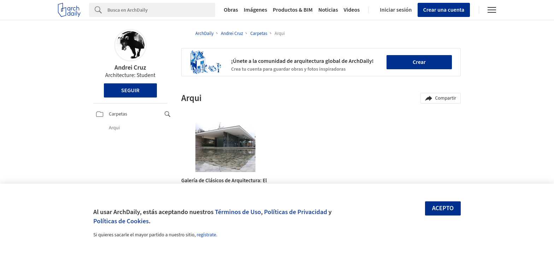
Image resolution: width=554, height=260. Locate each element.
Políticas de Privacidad (295, 212)
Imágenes (255, 10)
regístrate (206, 234)
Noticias (328, 10)
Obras (231, 10)
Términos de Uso (238, 212)
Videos (352, 10)
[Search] (161, 10)
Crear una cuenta (444, 10)
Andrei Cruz (130, 67)
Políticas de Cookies (121, 221)
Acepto (443, 208)
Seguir (130, 90)
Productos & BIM (293, 10)
